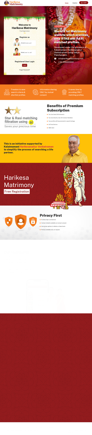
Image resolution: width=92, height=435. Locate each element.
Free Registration (16, 191)
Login (24, 65)
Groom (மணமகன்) (22, 43)
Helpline (74, 3)
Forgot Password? (24, 70)
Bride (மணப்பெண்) (22, 52)
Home (66, 3)
